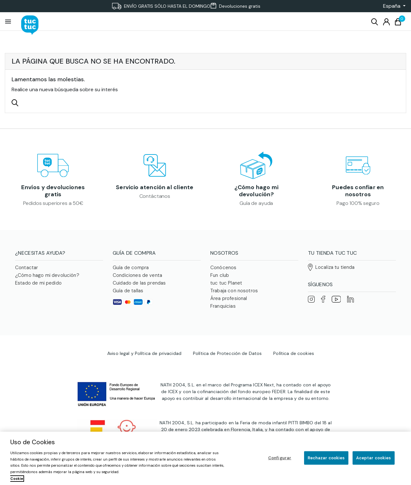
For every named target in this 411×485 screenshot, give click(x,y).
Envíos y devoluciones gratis (53, 192)
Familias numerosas (232, 316)
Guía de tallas (128, 293)
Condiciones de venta (137, 278)
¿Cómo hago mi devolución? (256, 192)
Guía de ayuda (256, 204)
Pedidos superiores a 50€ (53, 204)
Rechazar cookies (326, 458)
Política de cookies (293, 363)
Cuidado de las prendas (139, 286)
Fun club (219, 278)
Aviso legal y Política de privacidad (144, 363)
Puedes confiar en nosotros (358, 192)
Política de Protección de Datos (227, 363)
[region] (205, 458)
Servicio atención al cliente (155, 192)
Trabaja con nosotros (234, 293)
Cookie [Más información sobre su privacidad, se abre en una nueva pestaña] (16, 478)
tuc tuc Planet (226, 286)
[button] (392, 6)
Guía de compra (131, 270)
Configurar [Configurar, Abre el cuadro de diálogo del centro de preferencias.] (279, 458)
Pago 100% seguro (358, 204)
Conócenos (223, 270)
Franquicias (223, 309)
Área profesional (228, 301)
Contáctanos (154, 204)
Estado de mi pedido (38, 286)
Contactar (26, 270)
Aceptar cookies (373, 458)
